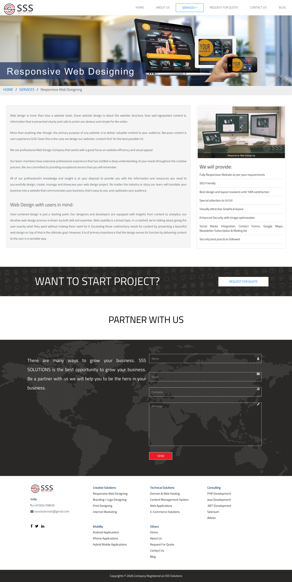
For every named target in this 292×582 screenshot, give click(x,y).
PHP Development (219, 493)
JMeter (211, 518)
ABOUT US (163, 7)
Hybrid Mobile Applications (110, 544)
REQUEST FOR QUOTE (224, 7)
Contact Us (157, 550)
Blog (153, 556)
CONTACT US (258, 7)
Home (154, 532)
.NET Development (219, 505)
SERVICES (26, 89)
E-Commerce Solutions (165, 511)
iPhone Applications (105, 538)
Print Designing (102, 505)
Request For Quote (162, 544)
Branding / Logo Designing (110, 499)
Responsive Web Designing (110, 493)
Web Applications (161, 505)
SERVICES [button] (189, 7)
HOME (140, 7)
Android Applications (106, 532)
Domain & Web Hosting (165, 493)
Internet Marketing (105, 511)
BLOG (282, 7)
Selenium (213, 511)
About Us (156, 538)
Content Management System (169, 499)
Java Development (219, 499)
